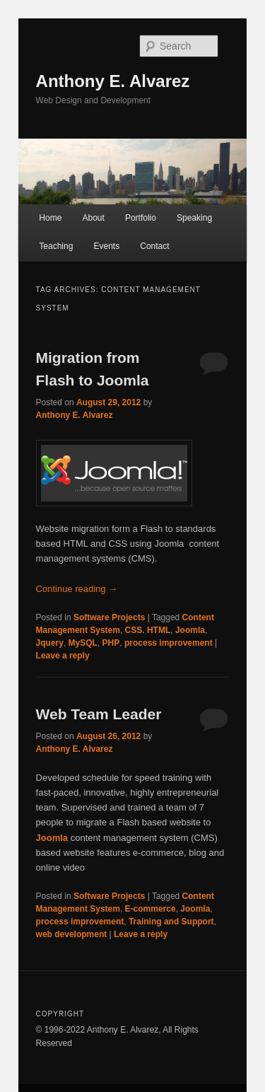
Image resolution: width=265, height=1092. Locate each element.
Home (50, 218)
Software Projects (109, 617)
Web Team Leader (99, 714)
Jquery (50, 643)
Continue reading (77, 588)
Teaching (56, 246)
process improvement (168, 643)
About (93, 218)
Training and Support (171, 922)
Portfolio (140, 218)
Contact (154, 246)
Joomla (190, 630)
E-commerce (150, 909)
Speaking (194, 218)
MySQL (83, 643)
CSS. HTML (148, 630)
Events (106, 246)
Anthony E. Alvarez (113, 81)
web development (71, 934)
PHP (111, 643)
